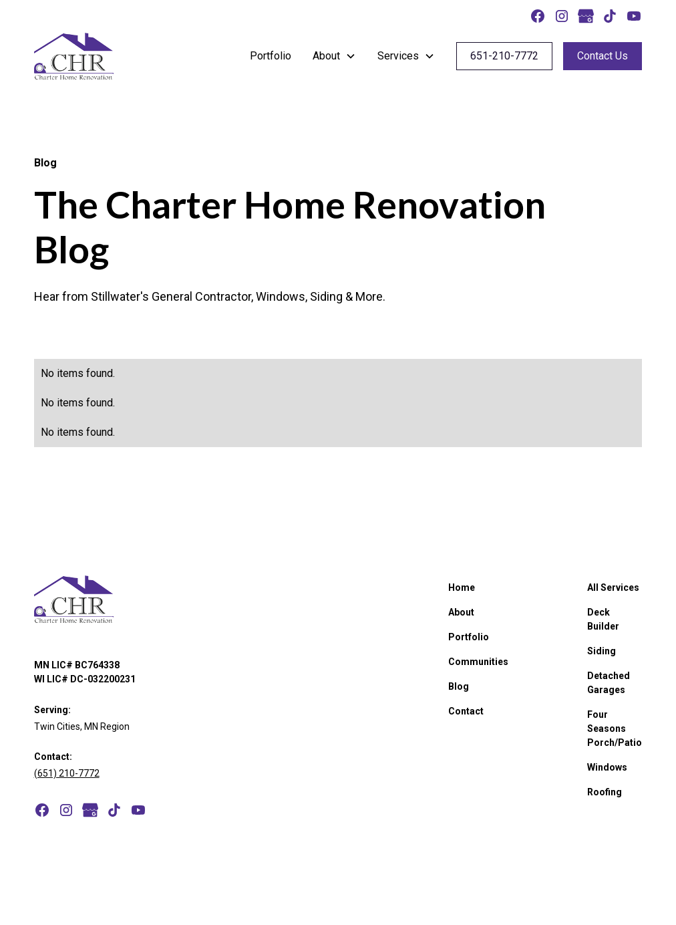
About (461, 612)
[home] (74, 56)
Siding (601, 651)
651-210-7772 (504, 55)
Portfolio (270, 55)
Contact (466, 711)
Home (461, 587)
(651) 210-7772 (67, 773)
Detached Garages (608, 682)
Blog (458, 686)
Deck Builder (603, 619)
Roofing (604, 792)
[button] (334, 56)
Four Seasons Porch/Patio (614, 728)
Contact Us (602, 55)
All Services (613, 587)
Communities (478, 661)
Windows (607, 767)
